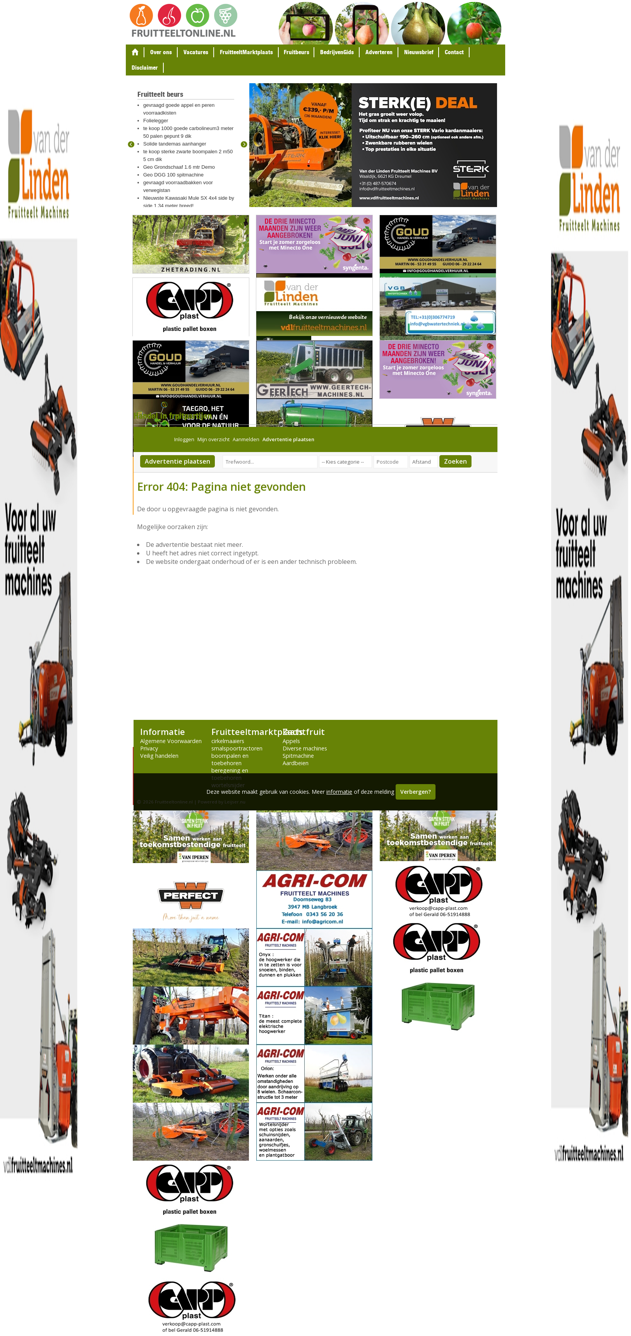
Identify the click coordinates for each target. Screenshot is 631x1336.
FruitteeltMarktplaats (246, 52)
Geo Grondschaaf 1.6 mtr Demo (179, 167)
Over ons (161, 52)
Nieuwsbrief (418, 52)
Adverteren (379, 52)
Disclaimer (145, 67)
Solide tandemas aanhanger (174, 144)
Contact (454, 52)
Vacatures (195, 52)
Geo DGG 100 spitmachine (173, 175)
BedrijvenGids (337, 52)
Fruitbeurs (296, 52)
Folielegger (155, 120)
